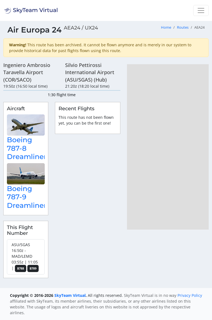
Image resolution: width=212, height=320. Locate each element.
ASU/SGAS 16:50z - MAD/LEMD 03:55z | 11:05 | (25, 257)
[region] (168, 147)
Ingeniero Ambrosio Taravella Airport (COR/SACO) (26, 72)
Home (166, 27)
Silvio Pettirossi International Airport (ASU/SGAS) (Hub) (89, 72)
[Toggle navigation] (201, 10)
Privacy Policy (189, 295)
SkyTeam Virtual (70, 295)
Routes (183, 27)
